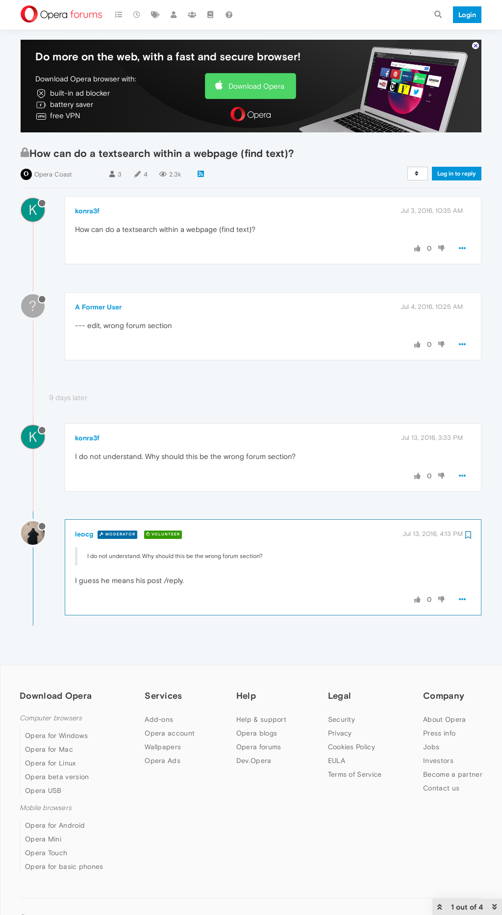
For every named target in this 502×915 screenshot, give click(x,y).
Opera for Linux (50, 763)
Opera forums (258, 747)
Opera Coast (53, 174)
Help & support (261, 719)
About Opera (444, 719)
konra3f (87, 211)
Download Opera (256, 86)
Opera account (170, 733)
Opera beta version (57, 777)
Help (246, 695)
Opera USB (43, 790)
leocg (84, 534)
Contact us (441, 788)
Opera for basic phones (64, 866)
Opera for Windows (56, 735)
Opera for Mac (49, 749)
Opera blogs (256, 733)
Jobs (431, 747)
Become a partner (452, 774)
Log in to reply (456, 173)
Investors (438, 760)
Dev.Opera (254, 760)
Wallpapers (163, 747)
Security (341, 719)
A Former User (98, 307)
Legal (339, 695)
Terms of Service (355, 774)
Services (163, 695)
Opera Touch (46, 853)
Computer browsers (51, 718)
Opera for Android (55, 825)
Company (443, 695)
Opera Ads (162, 760)
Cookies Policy (351, 747)
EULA (336, 760)
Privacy (340, 733)
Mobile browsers (46, 808)
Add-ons (159, 719)
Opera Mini (43, 839)
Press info (439, 733)
